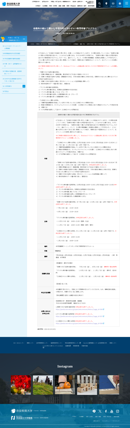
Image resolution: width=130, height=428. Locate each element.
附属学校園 (85, 346)
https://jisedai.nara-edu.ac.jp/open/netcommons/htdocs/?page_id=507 (79, 316)
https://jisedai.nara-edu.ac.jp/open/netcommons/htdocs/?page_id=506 (79, 309)
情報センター (30, 343)
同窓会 (6, 91)
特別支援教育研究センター (72, 343)
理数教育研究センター (56, 343)
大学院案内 (7, 86)
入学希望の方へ (36, 1)
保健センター (113, 343)
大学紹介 (38, 6)
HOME (32, 44)
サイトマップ (116, 421)
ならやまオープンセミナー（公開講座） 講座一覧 (71, 44)
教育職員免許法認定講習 (12, 53)
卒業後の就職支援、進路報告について (13, 72)
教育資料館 (76, 346)
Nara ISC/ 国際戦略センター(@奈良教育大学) (95, 343)
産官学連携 (91, 6)
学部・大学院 (53, 6)
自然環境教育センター (42, 343)
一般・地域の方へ (89, 1)
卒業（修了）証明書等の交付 (13, 65)
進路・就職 (62, 6)
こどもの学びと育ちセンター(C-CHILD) (52, 346)
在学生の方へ (45, 1)
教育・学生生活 (71, 6)
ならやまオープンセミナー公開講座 (12, 47)
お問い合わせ (96, 421)
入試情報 (44, 6)
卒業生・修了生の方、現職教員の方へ (61, 1)
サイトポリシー (106, 421)
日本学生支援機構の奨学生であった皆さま (13, 80)
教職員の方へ (90, 2)
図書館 (67, 346)
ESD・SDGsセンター (18, 343)
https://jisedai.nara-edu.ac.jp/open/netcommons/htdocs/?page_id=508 (79, 323)
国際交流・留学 (81, 6)
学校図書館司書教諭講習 (12, 58)
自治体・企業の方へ (78, 1)
